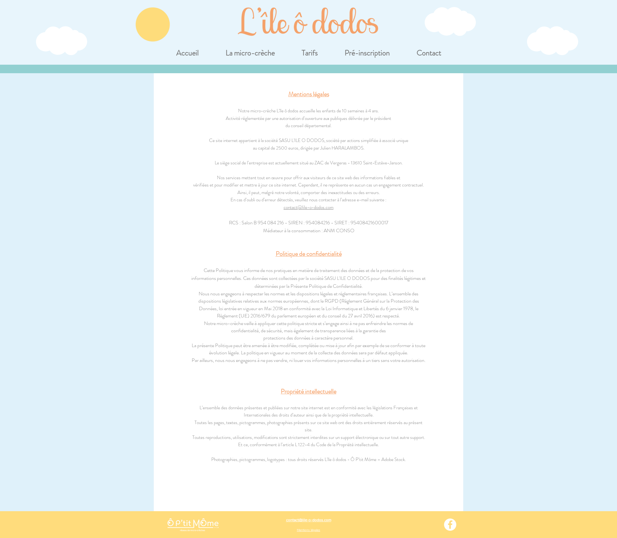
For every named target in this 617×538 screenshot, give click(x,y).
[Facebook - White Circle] (450, 524)
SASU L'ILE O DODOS (301, 140)
